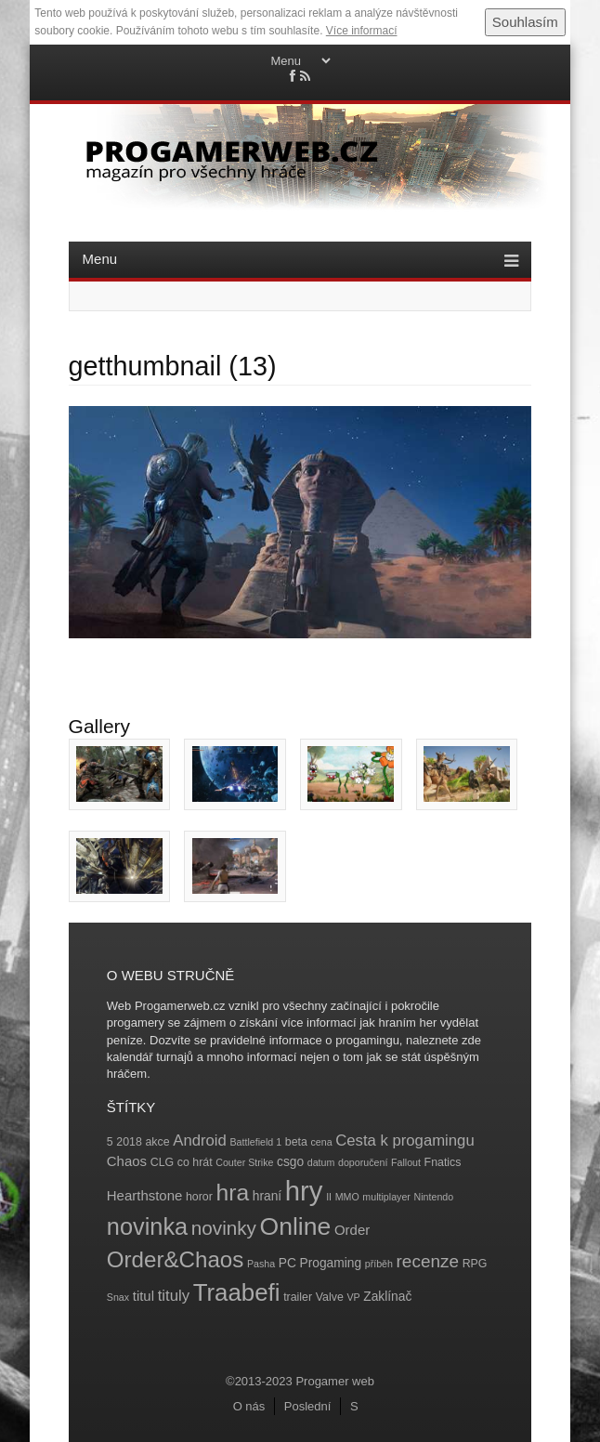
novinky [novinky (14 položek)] (223, 1228)
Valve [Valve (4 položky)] (330, 1297)
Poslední (308, 1406)
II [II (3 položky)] (329, 1196)
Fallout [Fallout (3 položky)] (406, 1162)
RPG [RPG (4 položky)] (475, 1263)
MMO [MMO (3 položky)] (347, 1196)
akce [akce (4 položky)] (157, 1141)
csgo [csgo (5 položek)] (290, 1162)
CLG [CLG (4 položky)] (162, 1162)
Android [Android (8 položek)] (200, 1140)
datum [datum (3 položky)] (321, 1162)
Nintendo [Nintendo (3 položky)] (434, 1196)
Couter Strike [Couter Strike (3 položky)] (244, 1162)
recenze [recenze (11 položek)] (428, 1261)
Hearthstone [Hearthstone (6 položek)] (145, 1195)
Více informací (362, 30)
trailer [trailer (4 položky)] (297, 1297)
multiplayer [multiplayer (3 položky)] (386, 1196)
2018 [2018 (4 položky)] (129, 1141)
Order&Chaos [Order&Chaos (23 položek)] (175, 1259)
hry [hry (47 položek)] (304, 1190)
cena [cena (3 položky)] (321, 1141)
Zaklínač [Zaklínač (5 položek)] (387, 1297)
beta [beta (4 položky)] (296, 1141)
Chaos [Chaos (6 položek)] (127, 1161)
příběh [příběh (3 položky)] (379, 1263)
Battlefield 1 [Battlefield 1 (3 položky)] (255, 1141)
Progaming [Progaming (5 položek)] (331, 1263)
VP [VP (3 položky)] (352, 1297)
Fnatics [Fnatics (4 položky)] (443, 1162)
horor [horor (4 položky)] (199, 1196)
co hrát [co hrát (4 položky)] (195, 1162)
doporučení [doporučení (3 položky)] (362, 1162)
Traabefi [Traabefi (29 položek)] (236, 1292)
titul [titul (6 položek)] (143, 1296)
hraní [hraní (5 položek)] (267, 1196)
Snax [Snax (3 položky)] (118, 1297)
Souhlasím (525, 22)
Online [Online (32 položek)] (296, 1226)
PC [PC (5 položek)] (287, 1263)
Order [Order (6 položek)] (352, 1230)
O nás (249, 1406)
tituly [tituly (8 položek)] (173, 1295)
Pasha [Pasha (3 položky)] (261, 1263)
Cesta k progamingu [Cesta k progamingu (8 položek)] (404, 1140)
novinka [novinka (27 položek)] (147, 1226)
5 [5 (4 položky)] (110, 1141)
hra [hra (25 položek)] (232, 1192)
